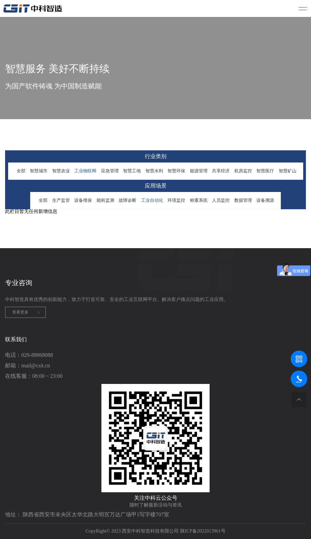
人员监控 (221, 200)
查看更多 (20, 312)
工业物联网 (85, 170)
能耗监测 (105, 200)
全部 (21, 170)
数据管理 (243, 200)
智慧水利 (154, 170)
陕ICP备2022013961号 (203, 531)
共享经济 (221, 170)
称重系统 (199, 200)
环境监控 (176, 200)
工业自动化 (152, 200)
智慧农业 (61, 170)
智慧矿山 (287, 170)
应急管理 (110, 170)
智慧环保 (176, 170)
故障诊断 (127, 200)
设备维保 (83, 200)
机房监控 (243, 170)
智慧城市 (38, 170)
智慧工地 (132, 170)
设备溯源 (265, 200)
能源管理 (199, 170)
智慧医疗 (265, 170)
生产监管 (61, 200)
